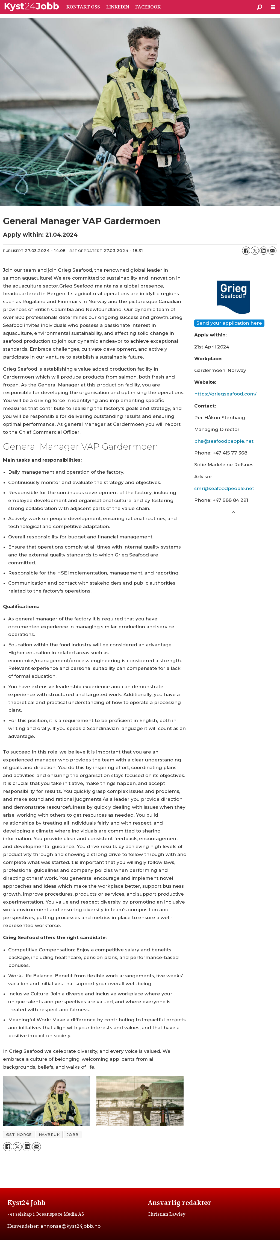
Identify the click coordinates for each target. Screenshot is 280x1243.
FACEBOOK (148, 7)
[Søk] (259, 7)
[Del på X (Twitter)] (255, 251)
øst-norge (19, 1134)
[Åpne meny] (273, 7)
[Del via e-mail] (272, 251)
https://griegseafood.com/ (225, 394)
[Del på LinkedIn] (264, 251)
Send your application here (229, 323)
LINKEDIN (117, 7)
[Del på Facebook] (246, 251)
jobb (72, 1134)
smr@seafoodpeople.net (224, 488)
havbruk (49, 1134)
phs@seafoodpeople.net (224, 441)
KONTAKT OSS (83, 7)
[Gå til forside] (31, 6)
